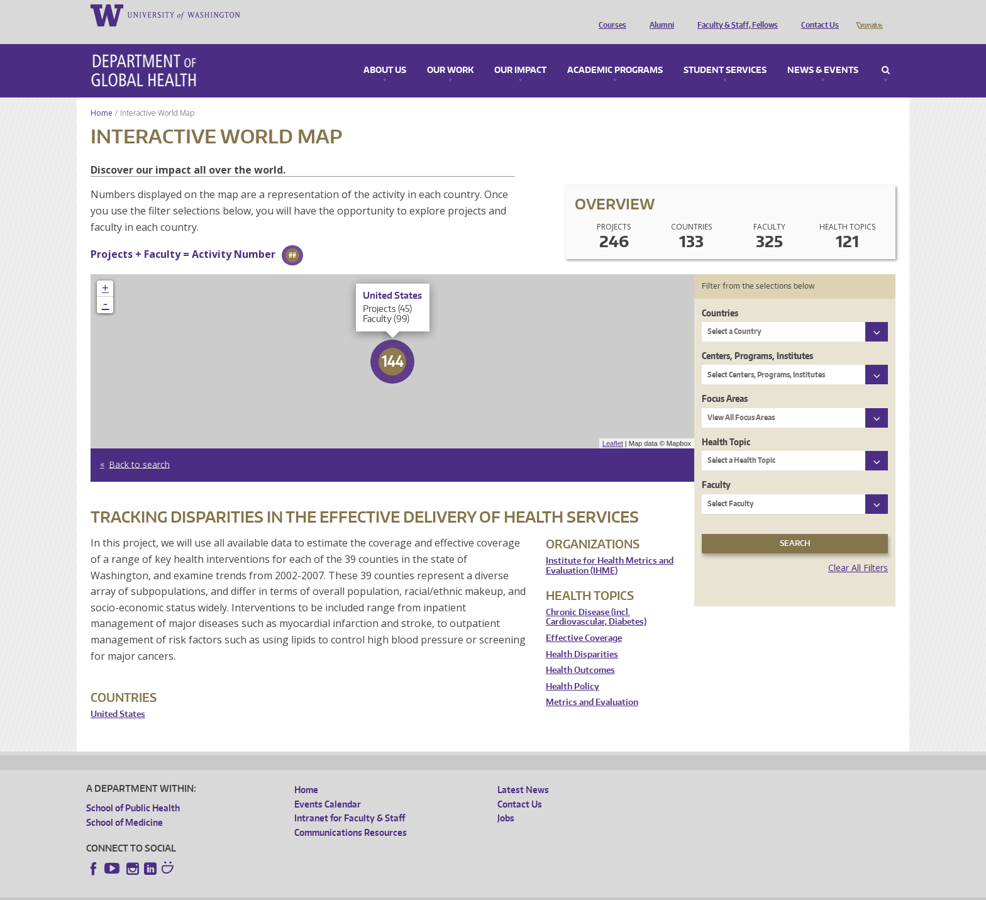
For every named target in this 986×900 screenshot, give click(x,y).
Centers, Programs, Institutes (757, 338)
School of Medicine (124, 804)
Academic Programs (615, 52)
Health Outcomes (580, 652)
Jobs (505, 800)
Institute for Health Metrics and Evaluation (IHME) (609, 548)
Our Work (450, 52)
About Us (384, 52)
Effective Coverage (584, 620)
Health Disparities (582, 637)
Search (885, 53)
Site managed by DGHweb (379, 890)
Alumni (658, 14)
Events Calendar (327, 786)
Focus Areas (725, 380)
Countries (720, 295)
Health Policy (572, 669)
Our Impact (520, 52)
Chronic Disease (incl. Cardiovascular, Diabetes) (596, 599)
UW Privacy (253, 890)
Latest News (523, 772)
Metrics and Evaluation (592, 684)
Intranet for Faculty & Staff (349, 800)
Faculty (716, 467)
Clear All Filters (858, 550)
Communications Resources (350, 814)
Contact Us (817, 14)
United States (118, 696)
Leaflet (612, 426)
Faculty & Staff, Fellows (734, 14)
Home (102, 95)
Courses (609, 14)
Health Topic (726, 424)
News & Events (822, 52)
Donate (868, 14)
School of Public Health (133, 790)
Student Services (725, 52)
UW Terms (303, 890)
